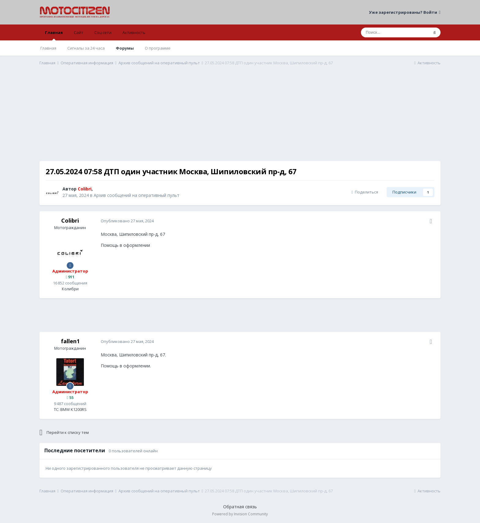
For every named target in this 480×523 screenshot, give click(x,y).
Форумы (125, 48)
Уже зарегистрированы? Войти (405, 12)
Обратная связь (240, 507)
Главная (54, 35)
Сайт (78, 32)
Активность (133, 32)
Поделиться (364, 192)
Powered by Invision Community (240, 514)
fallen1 (70, 341)
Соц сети (102, 32)
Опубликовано (127, 221)
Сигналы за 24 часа (86, 48)
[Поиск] (395, 32)
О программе (158, 48)
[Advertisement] (240, 118)
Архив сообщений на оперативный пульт (136, 195)
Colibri (70, 220)
